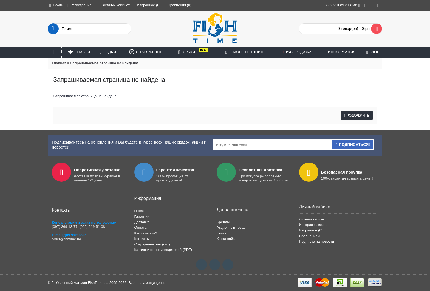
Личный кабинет (312, 219)
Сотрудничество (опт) (152, 244)
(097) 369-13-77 (64, 227)
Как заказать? (145, 233)
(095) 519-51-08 (92, 227)
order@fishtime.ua (66, 239)
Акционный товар (231, 227)
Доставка (142, 222)
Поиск (222, 233)
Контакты (142, 239)
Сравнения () (311, 236)
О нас (139, 211)
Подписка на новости (316, 241)
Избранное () (310, 230)
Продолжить (356, 115)
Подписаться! (352, 144)
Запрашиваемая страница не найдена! (104, 63)
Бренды (223, 222)
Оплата (140, 227)
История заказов (313, 225)
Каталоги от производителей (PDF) (163, 250)
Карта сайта (226, 239)
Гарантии (142, 216)
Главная (59, 63)
